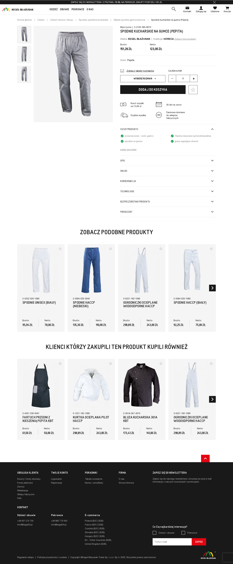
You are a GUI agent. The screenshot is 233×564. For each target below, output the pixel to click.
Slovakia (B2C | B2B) (95, 532)
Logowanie (56, 479)
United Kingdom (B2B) (95, 544)
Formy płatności (25, 482)
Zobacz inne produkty (185, 39)
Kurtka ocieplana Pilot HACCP (91, 419)
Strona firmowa (126, 482)
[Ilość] (183, 78)
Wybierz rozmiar (145, 78)
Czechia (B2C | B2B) (94, 528)
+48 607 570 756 (25, 520)
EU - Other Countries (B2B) (98, 540)
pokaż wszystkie (128, 149)
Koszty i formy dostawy (28, 479)
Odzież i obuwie (166, 532)
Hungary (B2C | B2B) (95, 536)
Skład (123, 170)
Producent (126, 211)
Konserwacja (128, 181)
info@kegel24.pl (25, 524)
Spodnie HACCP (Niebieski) (84, 304)
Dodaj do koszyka (153, 89)
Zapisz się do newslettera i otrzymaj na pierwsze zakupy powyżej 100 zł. (116, 2)
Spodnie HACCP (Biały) (190, 302)
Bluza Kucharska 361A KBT (140, 419)
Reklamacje (22, 490)
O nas (121, 479)
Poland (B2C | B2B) (94, 520)
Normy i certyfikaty (94, 482)
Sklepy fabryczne (25, 494)
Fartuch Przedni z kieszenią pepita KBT (37, 419)
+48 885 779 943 (59, 520)
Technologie (127, 191)
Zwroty (20, 486)
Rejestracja (56, 482)
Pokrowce (192, 532)
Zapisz (199, 541)
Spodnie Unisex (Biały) (39, 302)
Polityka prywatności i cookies (52, 557)
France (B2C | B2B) (94, 524)
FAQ (19, 498)
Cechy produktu (129, 129)
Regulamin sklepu (25, 557)
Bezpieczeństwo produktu (135, 201)
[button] (214, 2)
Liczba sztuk (175, 70)
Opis (122, 160)
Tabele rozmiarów (93, 479)
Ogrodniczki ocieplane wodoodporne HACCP (140, 304)
